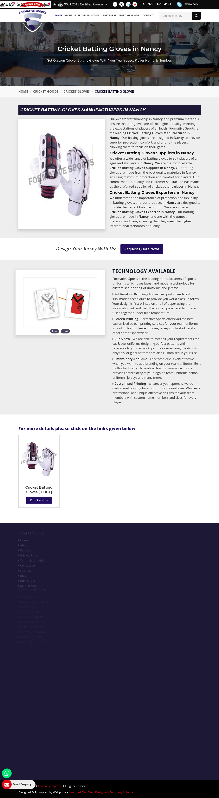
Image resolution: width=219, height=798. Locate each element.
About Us (70, 15)
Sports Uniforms (88, 15)
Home (58, 15)
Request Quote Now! (141, 249)
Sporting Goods (128, 15)
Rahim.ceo (187, 4)
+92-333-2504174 (157, 4)
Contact (148, 15)
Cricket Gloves (77, 91)
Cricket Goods (46, 91)
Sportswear (108, 15)
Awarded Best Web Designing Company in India (101, 792)
